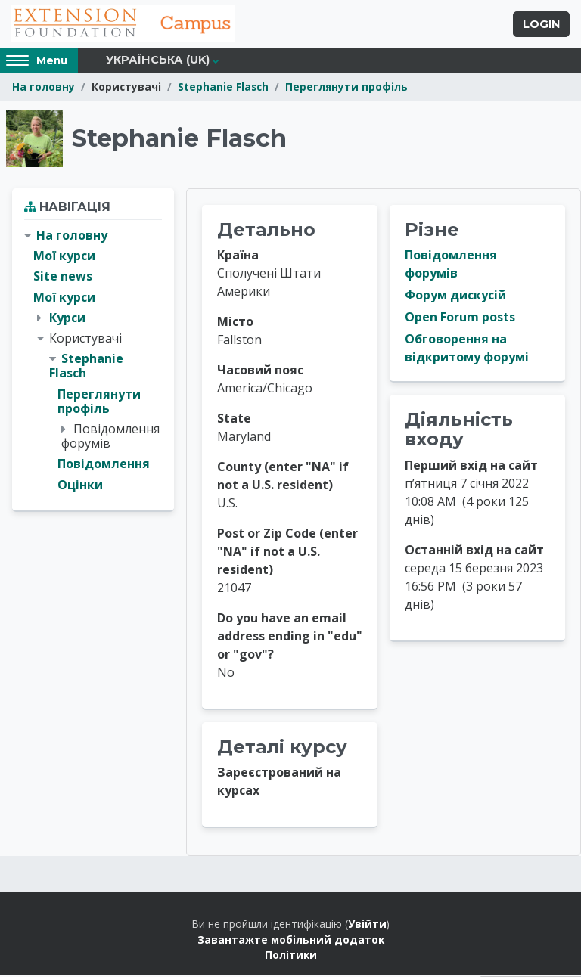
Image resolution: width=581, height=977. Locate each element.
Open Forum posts (460, 319)
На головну (43, 89)
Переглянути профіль (346, 89)
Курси (67, 319)
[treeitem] (93, 363)
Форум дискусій (455, 297)
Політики (291, 957)
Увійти (367, 926)
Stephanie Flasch (223, 89)
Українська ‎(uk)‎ (158, 62)
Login (541, 25)
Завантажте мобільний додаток (290, 941)
